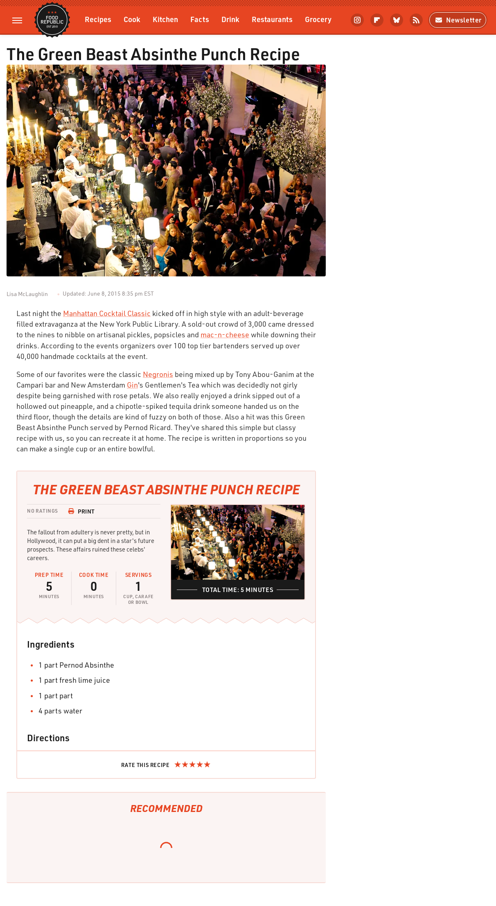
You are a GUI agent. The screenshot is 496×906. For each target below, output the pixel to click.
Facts (199, 19)
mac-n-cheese (225, 334)
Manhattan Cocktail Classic (107, 313)
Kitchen (165, 19)
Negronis (158, 374)
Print (81, 511)
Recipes (98, 19)
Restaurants (272, 19)
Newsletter (458, 20)
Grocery (318, 19)
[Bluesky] (396, 20)
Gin (132, 384)
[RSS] (416, 20)
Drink (230, 19)
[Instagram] (357, 20)
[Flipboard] (376, 20)
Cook (132, 19)
